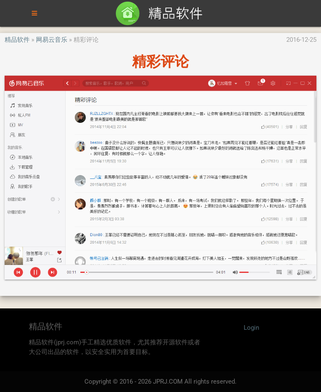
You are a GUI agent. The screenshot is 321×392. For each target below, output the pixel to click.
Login (251, 327)
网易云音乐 (51, 39)
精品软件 (17, 39)
